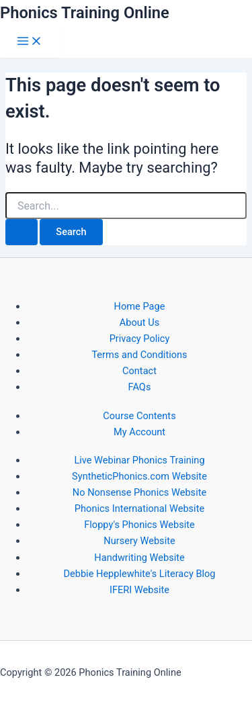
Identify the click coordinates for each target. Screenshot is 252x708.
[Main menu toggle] (29, 42)
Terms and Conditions (139, 355)
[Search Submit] (21, 232)
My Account (139, 432)
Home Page (139, 306)
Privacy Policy (140, 339)
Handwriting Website (139, 557)
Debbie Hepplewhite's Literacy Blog (139, 574)
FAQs (139, 387)
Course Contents (139, 416)
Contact (139, 371)
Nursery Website (139, 541)
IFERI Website (139, 590)
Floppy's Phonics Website (139, 525)
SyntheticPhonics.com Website (139, 476)
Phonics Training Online (84, 12)
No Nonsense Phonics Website (139, 492)
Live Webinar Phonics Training (139, 460)
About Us (139, 322)
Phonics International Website (139, 508)
